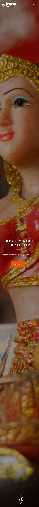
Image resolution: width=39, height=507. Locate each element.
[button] (34, 4)
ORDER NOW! (18, 264)
